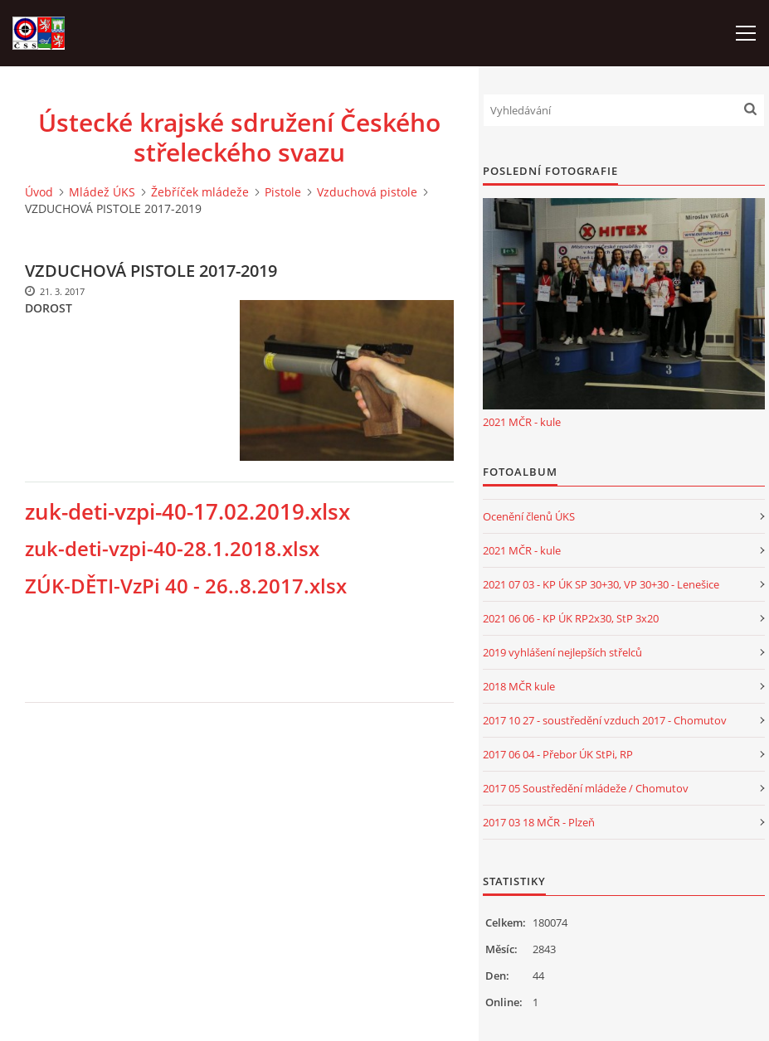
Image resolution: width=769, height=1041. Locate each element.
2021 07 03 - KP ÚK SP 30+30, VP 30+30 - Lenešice (601, 584)
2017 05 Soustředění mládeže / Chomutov (586, 788)
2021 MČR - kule (522, 421)
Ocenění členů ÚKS (529, 516)
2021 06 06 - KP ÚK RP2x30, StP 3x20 (571, 618)
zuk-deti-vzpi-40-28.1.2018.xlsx (172, 548)
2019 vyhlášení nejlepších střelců (562, 652)
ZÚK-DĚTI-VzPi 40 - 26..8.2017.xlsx (186, 586)
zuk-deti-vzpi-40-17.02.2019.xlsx (187, 511)
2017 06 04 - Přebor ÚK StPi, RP (558, 754)
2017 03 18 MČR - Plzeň (539, 822)
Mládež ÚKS (102, 192)
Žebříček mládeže (200, 192)
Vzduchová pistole (367, 192)
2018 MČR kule (519, 686)
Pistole (283, 192)
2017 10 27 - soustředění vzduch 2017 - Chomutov (605, 720)
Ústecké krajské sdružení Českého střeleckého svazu (239, 137)
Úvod (39, 192)
